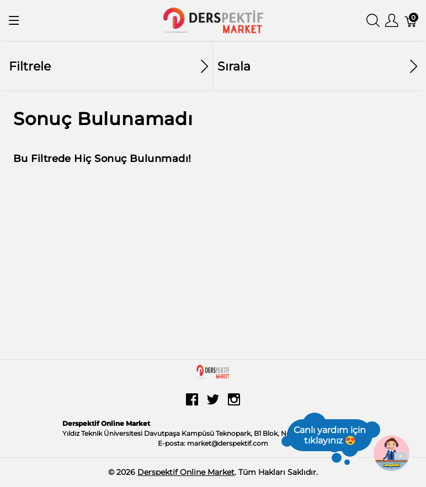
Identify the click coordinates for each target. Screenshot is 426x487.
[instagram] (233, 403)
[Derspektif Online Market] (213, 19)
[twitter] (213, 403)
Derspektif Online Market (186, 472)
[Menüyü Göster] (14, 20)
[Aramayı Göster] (373, 21)
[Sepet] (411, 21)
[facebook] (192, 403)
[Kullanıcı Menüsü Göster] (392, 21)
